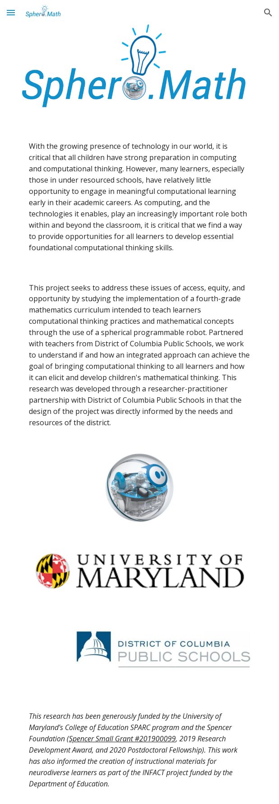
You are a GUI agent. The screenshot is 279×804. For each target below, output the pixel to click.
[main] (139, 197)
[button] (11, 12)
